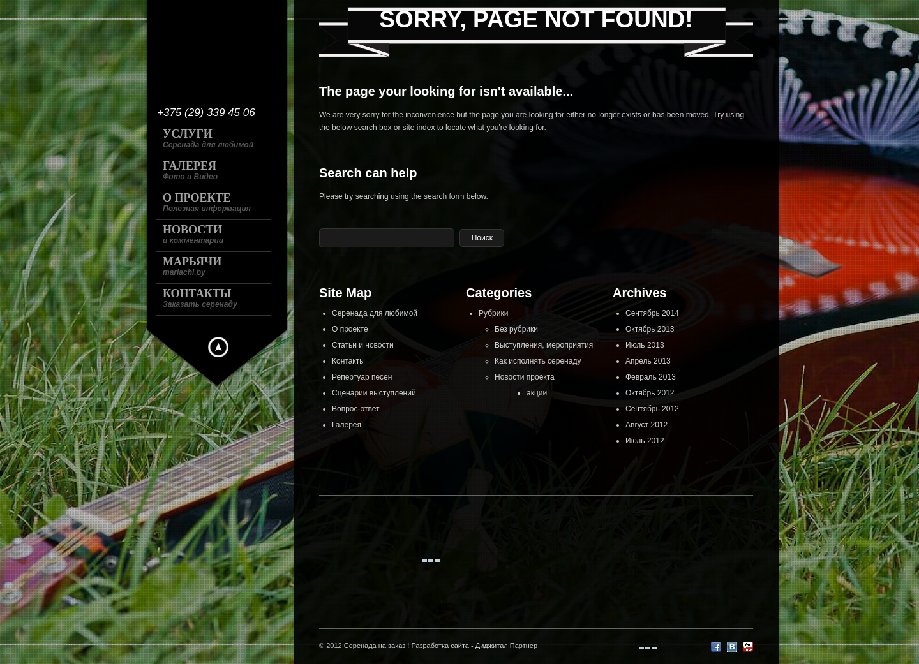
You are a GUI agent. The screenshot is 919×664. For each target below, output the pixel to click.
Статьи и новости (363, 345)
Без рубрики (516, 329)
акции (537, 392)
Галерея (346, 424)
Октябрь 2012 (650, 392)
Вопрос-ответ (355, 408)
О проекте (350, 329)
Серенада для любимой (374, 313)
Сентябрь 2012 (652, 408)
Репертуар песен (362, 377)
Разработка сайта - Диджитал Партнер (474, 645)
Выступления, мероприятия (544, 345)
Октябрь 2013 (650, 329)
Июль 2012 (644, 440)
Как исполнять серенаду (538, 361)
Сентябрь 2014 (652, 313)
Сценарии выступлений (374, 392)
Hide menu (218, 347)
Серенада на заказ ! (377, 645)
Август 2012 (646, 424)
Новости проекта (525, 377)
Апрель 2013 (648, 361)
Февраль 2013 (650, 377)
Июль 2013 (644, 345)
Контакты (348, 361)
